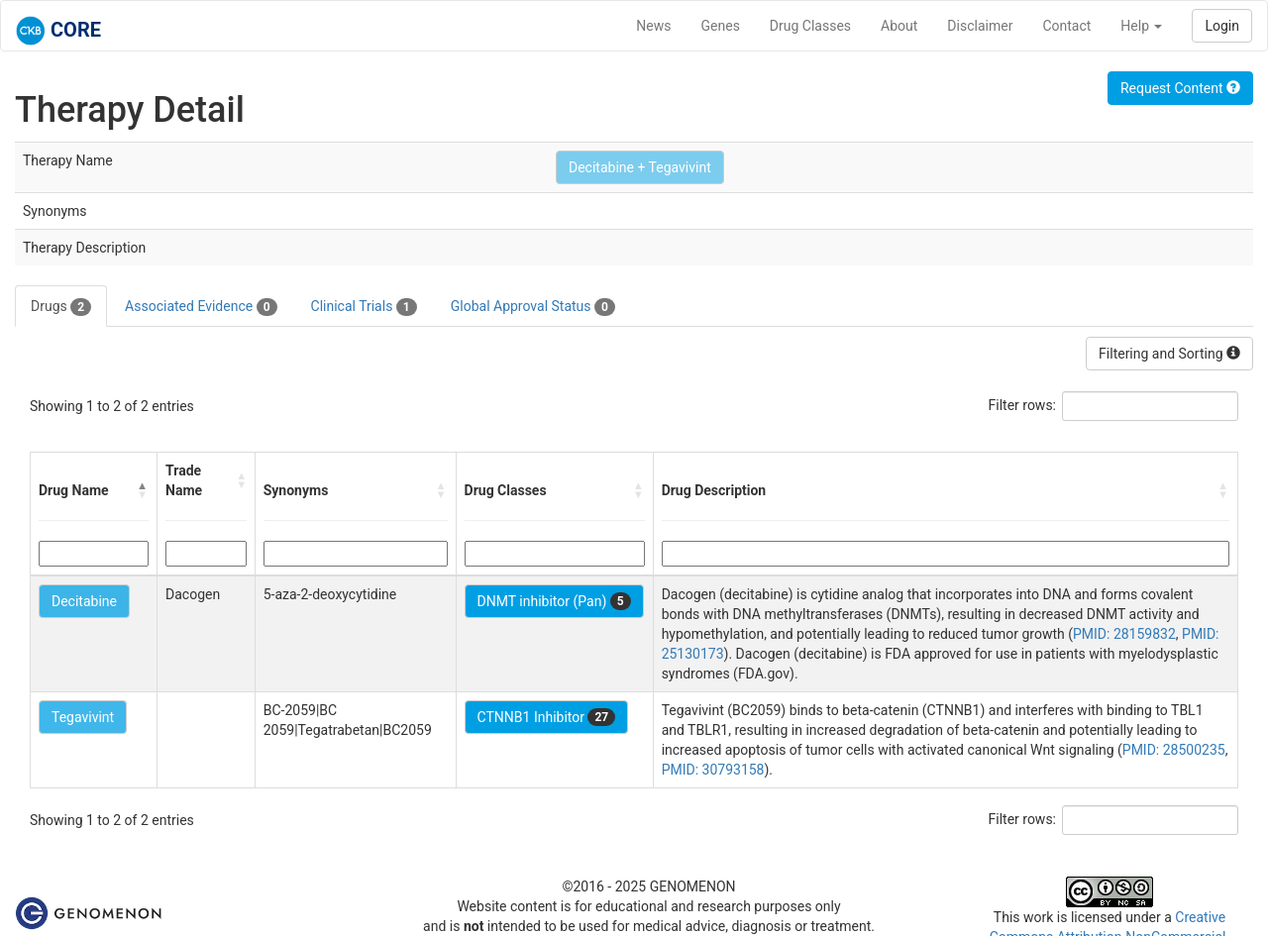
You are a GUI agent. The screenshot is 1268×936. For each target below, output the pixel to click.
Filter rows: (1023, 405)
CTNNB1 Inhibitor (546, 717)
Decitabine (84, 601)
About (899, 26)
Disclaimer (979, 26)
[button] (143, 490)
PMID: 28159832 (1124, 634)
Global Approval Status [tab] (533, 307)
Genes (720, 26)
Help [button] (1141, 26)
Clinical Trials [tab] (364, 307)
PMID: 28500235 (1173, 750)
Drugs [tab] (61, 307)
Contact (1066, 26)
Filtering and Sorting (1169, 354)
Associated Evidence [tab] (200, 307)
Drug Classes (810, 26)
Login (1222, 26)
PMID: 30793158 (713, 770)
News (653, 26)
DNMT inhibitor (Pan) (554, 601)
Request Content (1180, 88)
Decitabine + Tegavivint (640, 167)
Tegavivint (83, 717)
